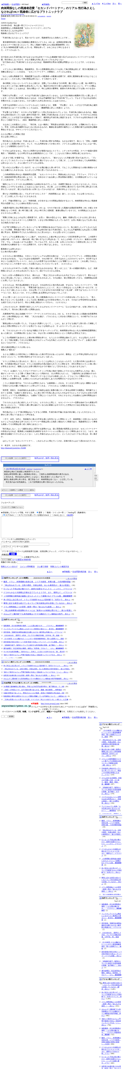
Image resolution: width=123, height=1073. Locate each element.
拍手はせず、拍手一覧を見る (46, 458)
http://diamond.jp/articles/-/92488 (13, 448)
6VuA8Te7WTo (37, 469)
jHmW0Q (49, 16)
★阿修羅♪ (5, 4)
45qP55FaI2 (29, 469)
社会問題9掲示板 (79, 576)
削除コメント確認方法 (59, 571)
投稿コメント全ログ (9, 571)
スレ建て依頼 (42, 571)
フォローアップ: (7, 503)
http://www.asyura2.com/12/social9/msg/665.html (12, 14)
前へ (120, 4)
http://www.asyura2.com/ (50, 708)
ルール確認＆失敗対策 (21, 564)
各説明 (70, 515)
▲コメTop (96, 4)
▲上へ (49, 576)
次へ (114, 4)
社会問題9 (16, 4)
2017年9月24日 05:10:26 (15, 469)
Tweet (3, 19)
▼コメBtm (106, 4)
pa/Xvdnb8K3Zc (41, 16)
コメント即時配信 (27, 571)
